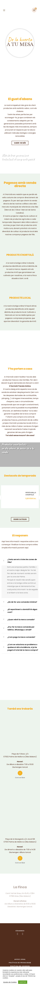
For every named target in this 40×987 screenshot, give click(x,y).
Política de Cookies (20, 966)
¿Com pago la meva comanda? (21, 637)
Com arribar (20, 778)
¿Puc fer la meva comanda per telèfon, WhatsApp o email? (20, 628)
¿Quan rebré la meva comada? (21, 619)
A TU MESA (20, 44)
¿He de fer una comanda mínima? (22, 602)
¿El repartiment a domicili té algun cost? (22, 610)
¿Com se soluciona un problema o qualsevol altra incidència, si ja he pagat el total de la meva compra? (22, 647)
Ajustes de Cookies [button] (10, 982)
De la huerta (20, 39)
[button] (20, 143)
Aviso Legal (20, 959)
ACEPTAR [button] (22, 982)
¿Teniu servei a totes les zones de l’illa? (22, 560)
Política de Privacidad (20, 963)
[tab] (20, 482)
